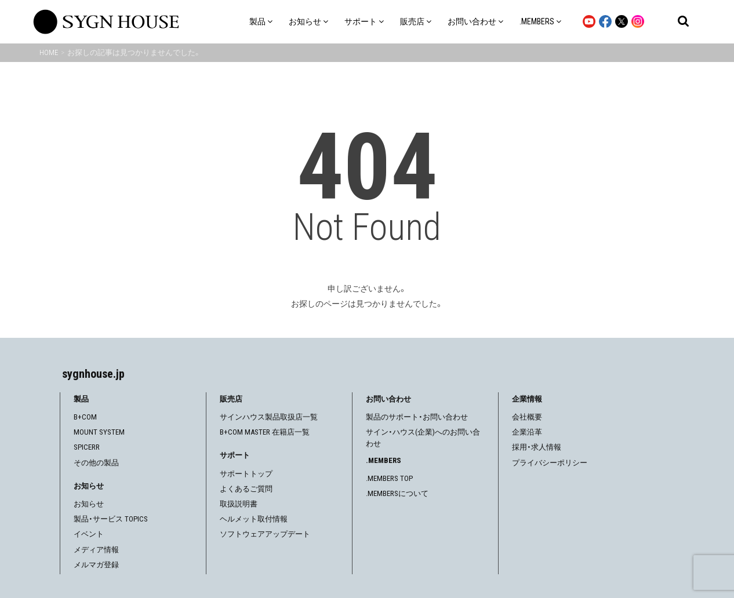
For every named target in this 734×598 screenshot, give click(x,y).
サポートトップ (246, 473)
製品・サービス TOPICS (111, 519)
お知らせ (89, 503)
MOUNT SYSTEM (99, 432)
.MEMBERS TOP (389, 478)
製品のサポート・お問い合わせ (417, 417)
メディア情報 (96, 549)
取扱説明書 (238, 503)
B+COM (85, 417)
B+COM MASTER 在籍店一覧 (265, 432)
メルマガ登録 (96, 564)
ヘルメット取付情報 (254, 519)
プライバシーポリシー (549, 462)
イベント (89, 534)
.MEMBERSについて (397, 493)
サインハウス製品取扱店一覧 (269, 417)
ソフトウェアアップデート (265, 534)
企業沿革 (527, 432)
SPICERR (87, 447)
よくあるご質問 (246, 488)
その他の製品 (96, 462)
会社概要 (527, 417)
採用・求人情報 (536, 447)
